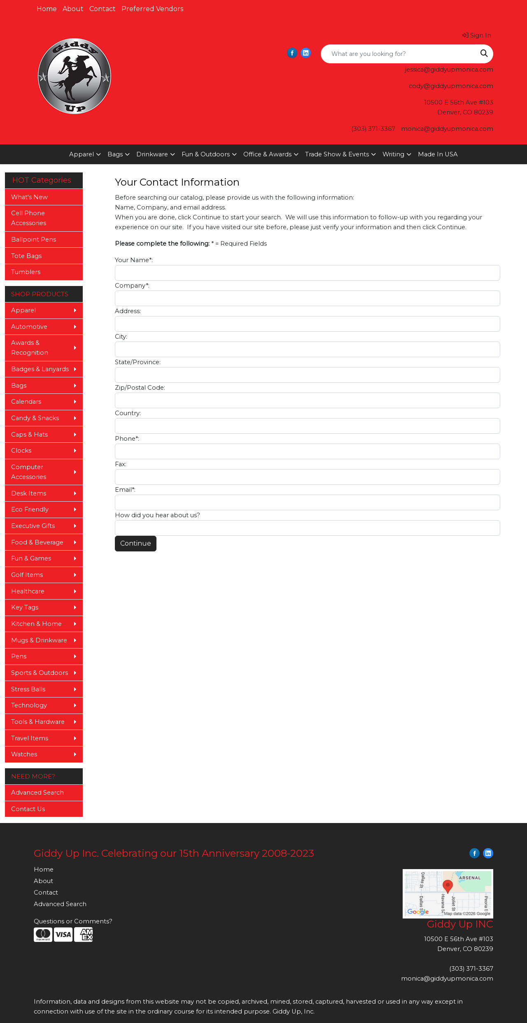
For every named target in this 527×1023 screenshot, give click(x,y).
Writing (393, 154)
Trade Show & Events (337, 154)
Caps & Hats (29, 434)
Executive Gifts (33, 526)
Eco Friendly (30, 509)
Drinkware (152, 154)
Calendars (26, 401)
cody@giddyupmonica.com (451, 86)
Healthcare (27, 591)
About (73, 9)
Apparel (81, 154)
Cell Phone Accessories (28, 218)
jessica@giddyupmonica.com (449, 69)
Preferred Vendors (152, 9)
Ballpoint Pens (33, 239)
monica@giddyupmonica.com (447, 129)
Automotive (29, 326)
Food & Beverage (37, 542)
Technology (29, 705)
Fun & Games (31, 558)
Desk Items (28, 493)
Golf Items (27, 575)
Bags (115, 154)
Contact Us (28, 809)
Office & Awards (267, 154)
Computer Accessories (28, 472)
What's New (29, 197)
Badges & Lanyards (40, 369)
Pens (18, 656)
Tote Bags (26, 256)
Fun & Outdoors (206, 154)
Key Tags (24, 607)
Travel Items (29, 738)
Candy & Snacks (35, 418)
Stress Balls (28, 689)
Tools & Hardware (38, 721)
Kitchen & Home (36, 624)
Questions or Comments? (73, 921)
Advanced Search (37, 792)
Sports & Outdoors (39, 673)
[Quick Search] (398, 53)
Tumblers (25, 272)
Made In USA (438, 154)
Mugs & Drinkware (39, 640)
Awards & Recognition (29, 347)
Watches (24, 754)
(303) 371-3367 (373, 129)
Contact (102, 9)
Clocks (21, 450)
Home (47, 9)
